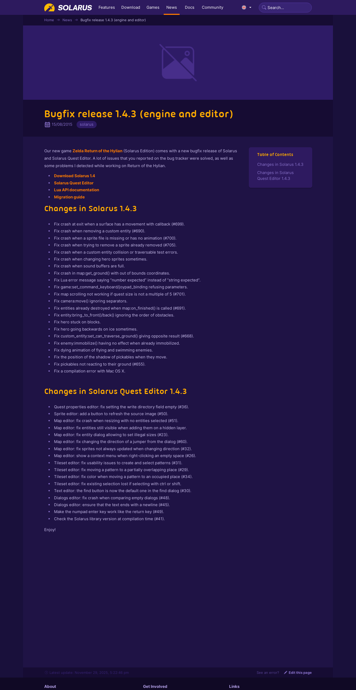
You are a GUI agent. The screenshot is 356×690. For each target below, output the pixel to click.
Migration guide (69, 196)
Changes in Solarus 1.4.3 (280, 164)
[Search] (285, 7)
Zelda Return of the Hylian (97, 150)
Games (152, 7)
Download (130, 7)
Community (212, 7)
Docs (189, 7)
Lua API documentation (76, 189)
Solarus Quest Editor (74, 182)
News (171, 7)
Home (49, 20)
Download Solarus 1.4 (74, 175)
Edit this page (297, 672)
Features (107, 7)
